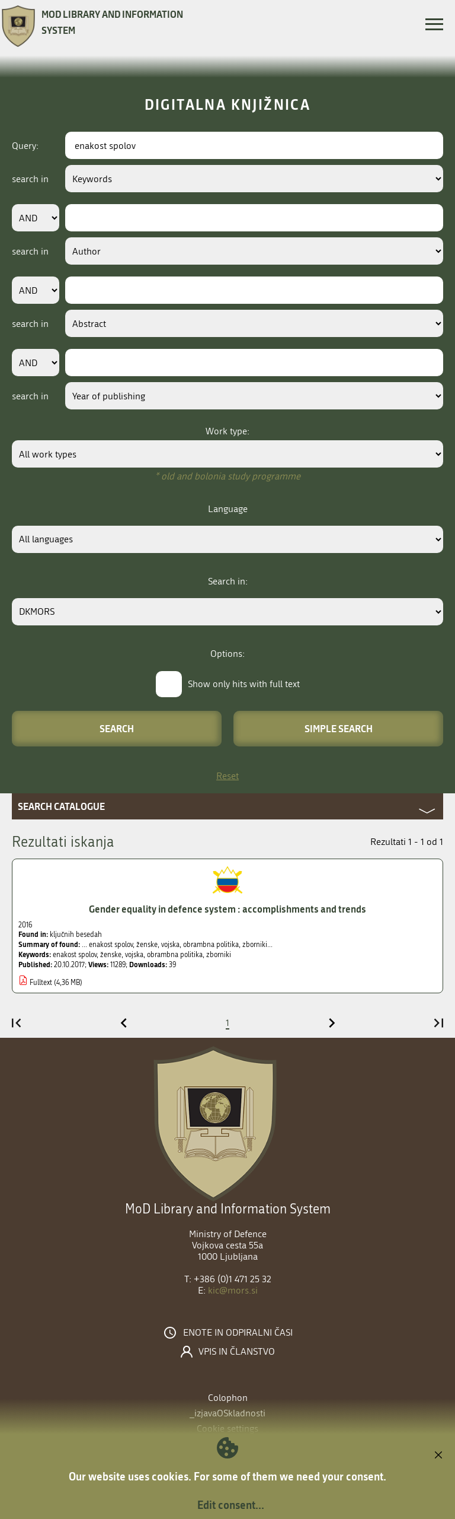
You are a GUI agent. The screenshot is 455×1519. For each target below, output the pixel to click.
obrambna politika (175, 955)
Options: (227, 653)
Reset (227, 775)
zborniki (218, 955)
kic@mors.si (233, 1290)
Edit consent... (230, 1504)
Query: (25, 145)
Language (228, 508)
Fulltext (41, 982)
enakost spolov (75, 955)
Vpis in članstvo (236, 1351)
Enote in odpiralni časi (238, 1332)
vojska (134, 955)
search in (30, 179)
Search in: (228, 581)
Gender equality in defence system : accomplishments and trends (227, 909)
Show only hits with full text (244, 683)
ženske (110, 955)
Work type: (227, 431)
